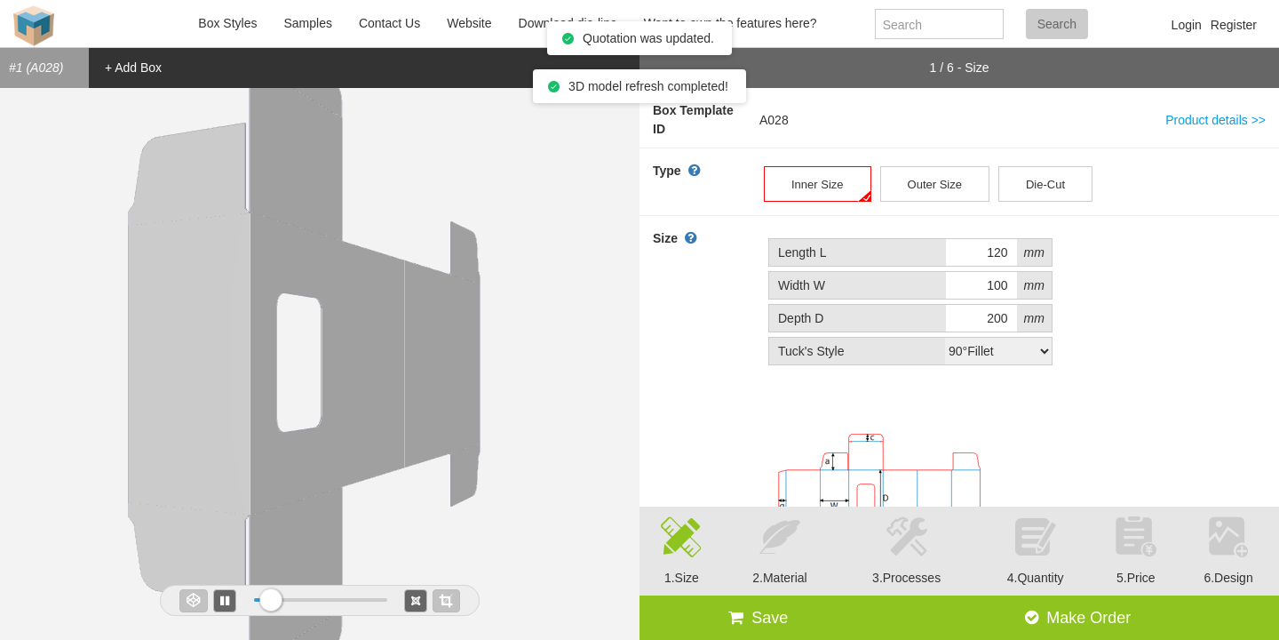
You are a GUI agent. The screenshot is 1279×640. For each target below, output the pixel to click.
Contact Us (389, 23)
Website (469, 23)
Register (1234, 25)
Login (1187, 25)
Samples (307, 23)
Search (1056, 24)
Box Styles (227, 23)
